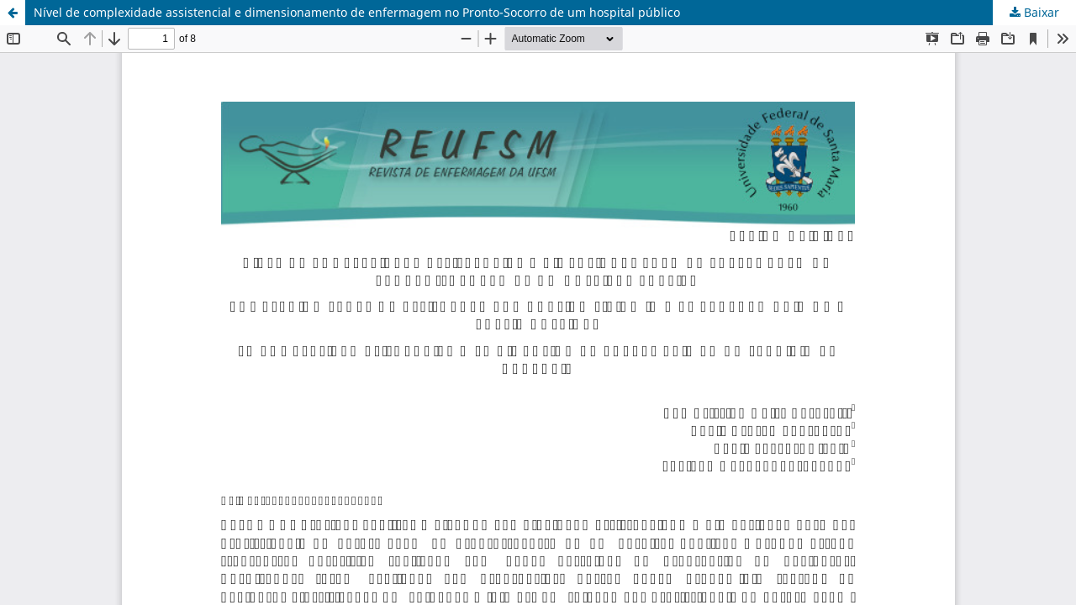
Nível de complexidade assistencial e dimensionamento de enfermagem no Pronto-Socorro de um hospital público (357, 12)
